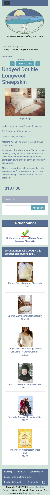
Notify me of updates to (25, 237)
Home (7, 46)
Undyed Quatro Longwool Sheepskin (25, 316)
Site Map (8, 471)
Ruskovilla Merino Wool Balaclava (25, 384)
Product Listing (25, 63)
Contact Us (32, 482)
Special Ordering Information (17, 477)
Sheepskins (18, 46)
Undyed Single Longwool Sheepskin (25, 283)
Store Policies (36, 471)
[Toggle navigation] (7, 3)
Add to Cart (38, 208)
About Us (21, 471)
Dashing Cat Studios (32, 493)
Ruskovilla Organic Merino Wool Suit (25, 417)
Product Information (13, 482)
